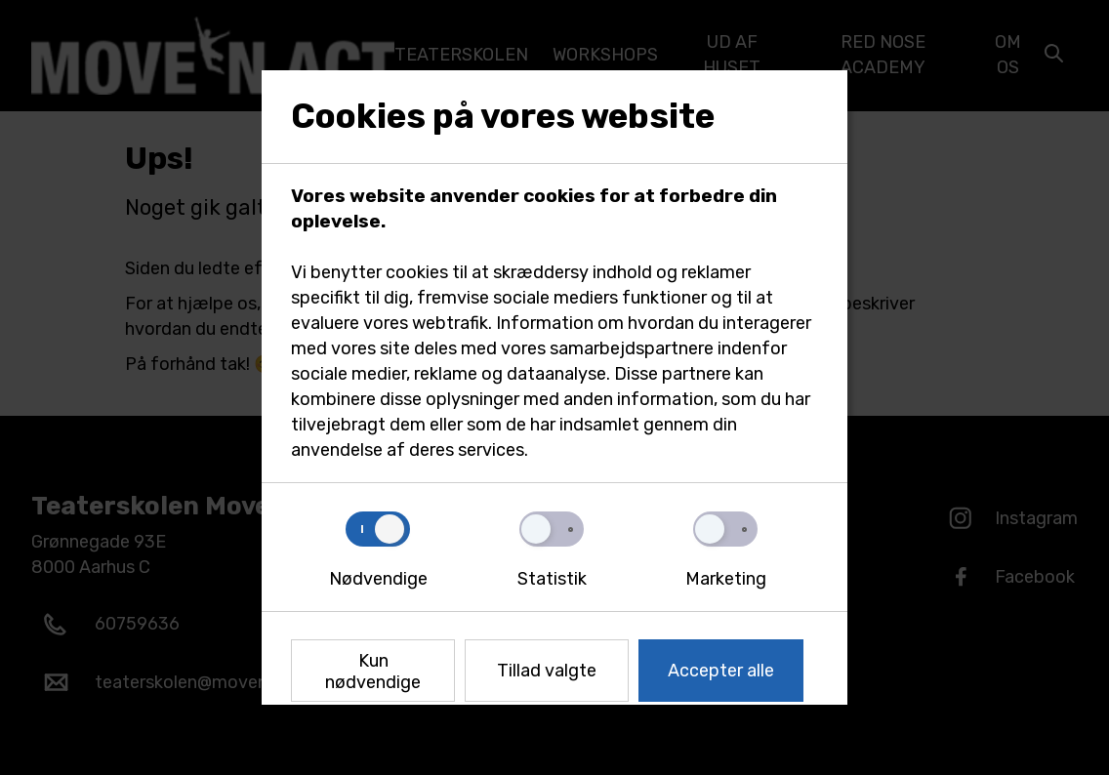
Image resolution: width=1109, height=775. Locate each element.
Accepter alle (721, 670)
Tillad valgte (546, 670)
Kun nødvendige (373, 671)
